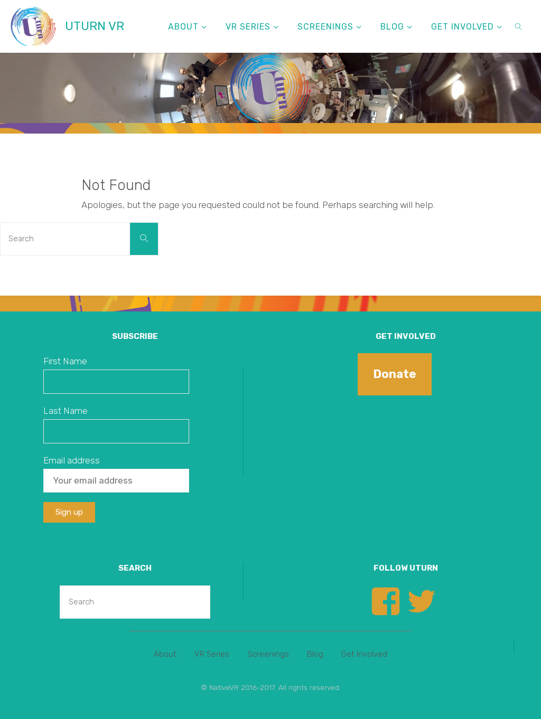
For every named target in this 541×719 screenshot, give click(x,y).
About (165, 654)
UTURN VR (94, 26)
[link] (519, 26)
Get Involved (364, 654)
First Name (65, 361)
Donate (394, 374)
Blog (315, 654)
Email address (71, 460)
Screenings (268, 654)
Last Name (65, 410)
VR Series (211, 654)
